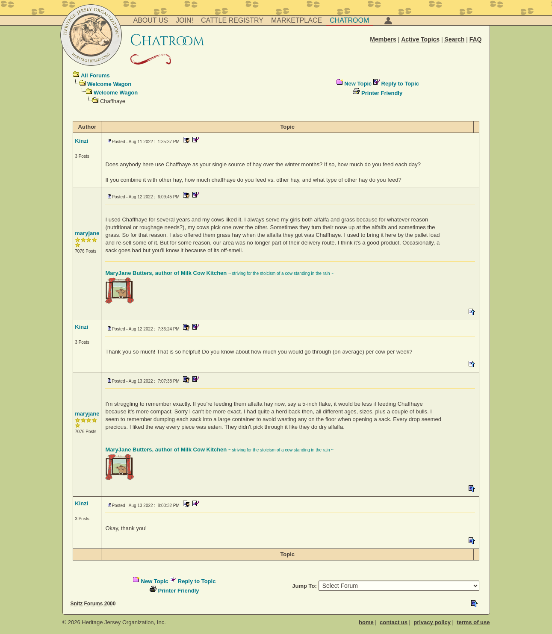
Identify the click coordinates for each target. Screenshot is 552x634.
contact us (393, 622)
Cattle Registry (232, 20)
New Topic (358, 83)
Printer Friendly (381, 93)
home (366, 622)
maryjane (87, 233)
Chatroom (349, 20)
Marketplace (296, 20)
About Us (150, 20)
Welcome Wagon (109, 84)
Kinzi (81, 141)
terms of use (473, 622)
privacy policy (432, 622)
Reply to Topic (400, 83)
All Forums (95, 75)
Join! (184, 20)
